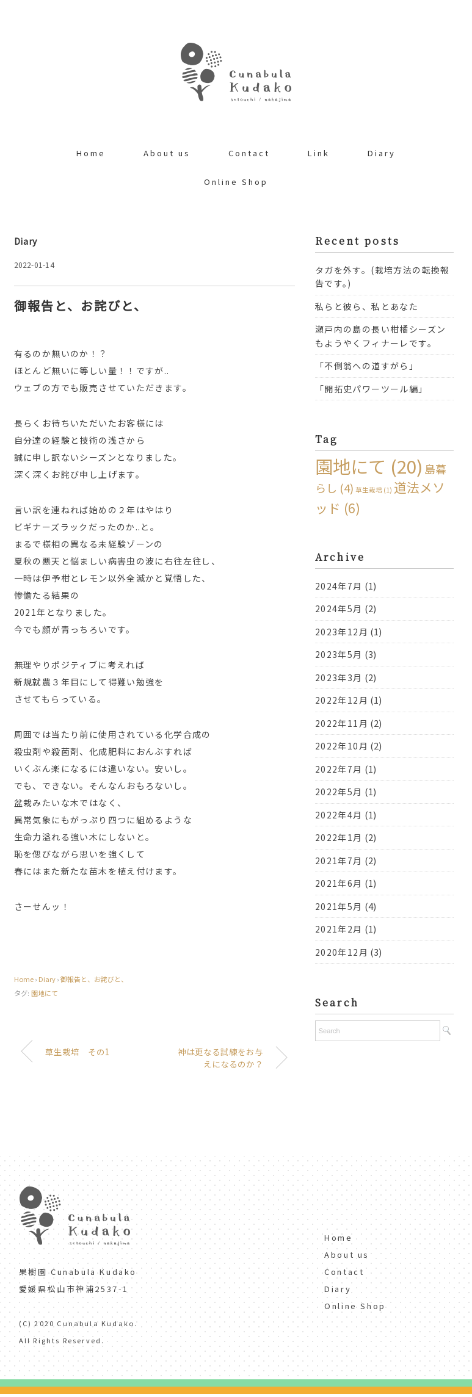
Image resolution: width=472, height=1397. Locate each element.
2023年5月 (339, 654)
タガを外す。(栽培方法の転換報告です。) (382, 277)
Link (319, 153)
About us (167, 153)
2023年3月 (339, 677)
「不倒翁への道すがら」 (366, 365)
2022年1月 (339, 837)
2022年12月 (341, 700)
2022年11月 (341, 723)
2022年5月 (339, 791)
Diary (382, 153)
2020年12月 (341, 952)
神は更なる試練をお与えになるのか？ (220, 1057)
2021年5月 (339, 906)
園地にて (44, 993)
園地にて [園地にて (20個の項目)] (369, 465)
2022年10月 (341, 746)
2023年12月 (341, 632)
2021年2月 (339, 929)
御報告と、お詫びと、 (94, 979)
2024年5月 (339, 608)
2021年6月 (339, 883)
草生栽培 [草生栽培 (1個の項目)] (373, 489)
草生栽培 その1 (77, 1051)
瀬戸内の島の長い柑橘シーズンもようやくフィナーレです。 (380, 336)
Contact (249, 153)
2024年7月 (339, 586)
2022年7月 (339, 769)
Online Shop (236, 181)
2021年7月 (339, 860)
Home (91, 153)
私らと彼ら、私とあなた (366, 306)
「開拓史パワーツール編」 (371, 389)
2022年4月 (339, 815)
